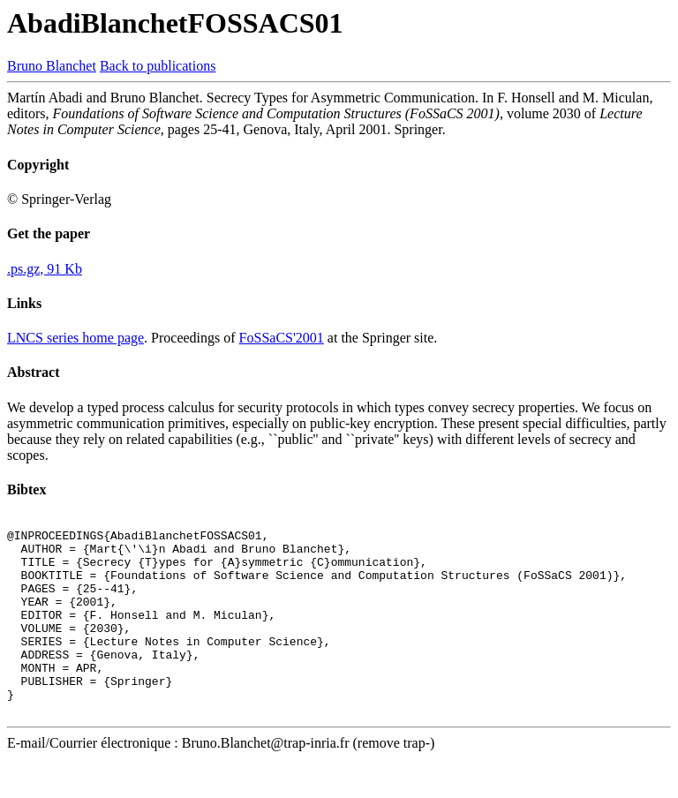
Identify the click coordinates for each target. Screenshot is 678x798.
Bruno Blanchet (51, 65)
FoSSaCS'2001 (281, 337)
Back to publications (158, 65)
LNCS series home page (75, 337)
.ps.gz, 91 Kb (44, 268)
